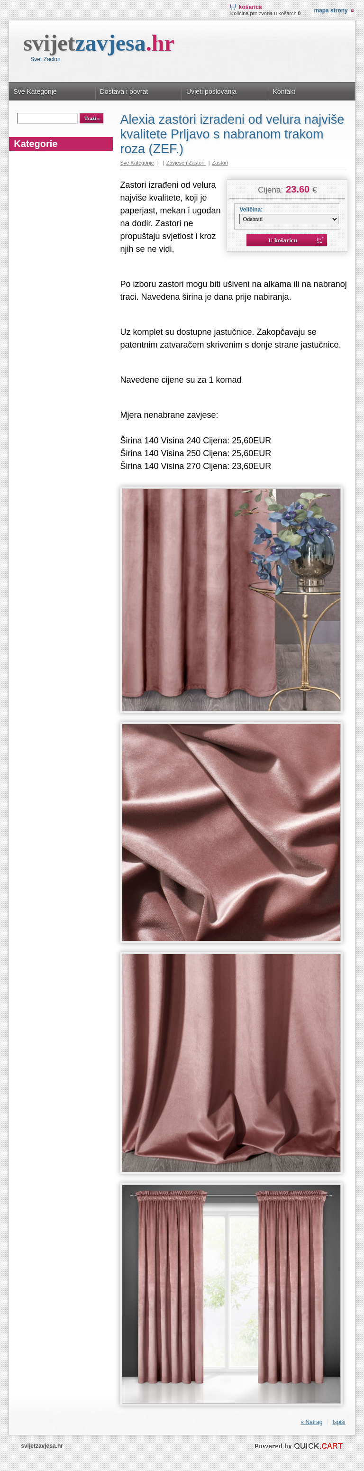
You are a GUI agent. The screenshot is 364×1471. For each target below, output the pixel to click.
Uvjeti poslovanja (211, 91)
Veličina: (251, 209)
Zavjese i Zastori (186, 162)
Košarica (250, 7)
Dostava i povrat (124, 91)
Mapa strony (330, 10)
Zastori (220, 162)
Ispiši (338, 1422)
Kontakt (284, 91)
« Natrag (311, 1422)
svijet (98, 42)
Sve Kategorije (34, 91)
